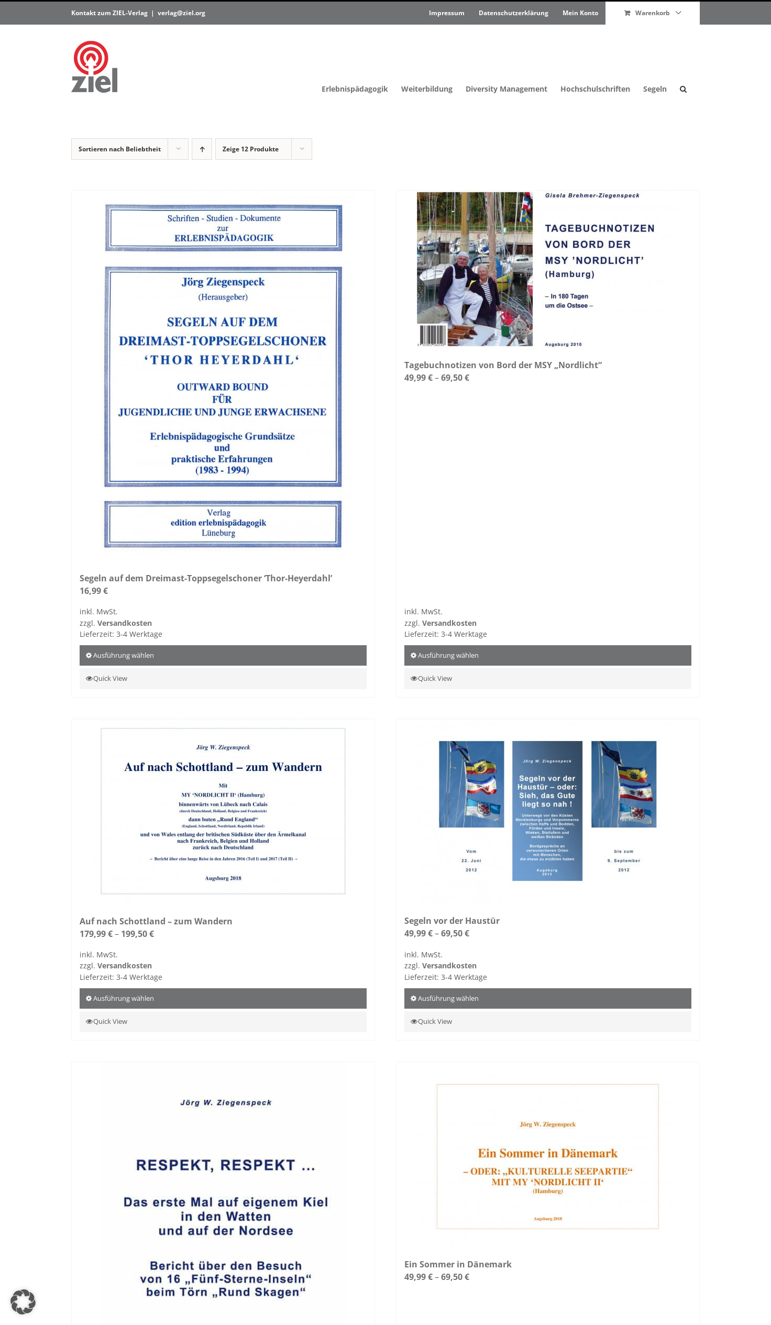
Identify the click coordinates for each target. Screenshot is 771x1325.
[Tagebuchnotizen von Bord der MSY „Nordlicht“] (547, 269)
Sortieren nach (120, 149)
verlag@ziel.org (181, 12)
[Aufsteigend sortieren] (202, 149)
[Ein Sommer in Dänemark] (547, 1154)
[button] (683, 67)
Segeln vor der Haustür (452, 920)
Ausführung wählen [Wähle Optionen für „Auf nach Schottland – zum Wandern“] (123, 998)
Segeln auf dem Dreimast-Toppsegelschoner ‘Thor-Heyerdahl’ (206, 578)
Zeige (251, 149)
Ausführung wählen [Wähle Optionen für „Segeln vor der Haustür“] (448, 998)
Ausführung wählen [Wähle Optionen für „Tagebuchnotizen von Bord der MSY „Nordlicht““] (448, 655)
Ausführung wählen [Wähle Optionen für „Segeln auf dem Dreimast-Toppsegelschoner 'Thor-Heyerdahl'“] (123, 655)
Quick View (110, 678)
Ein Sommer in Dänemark (458, 1264)
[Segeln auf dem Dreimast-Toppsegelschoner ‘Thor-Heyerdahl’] (223, 376)
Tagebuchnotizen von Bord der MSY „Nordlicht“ (503, 365)
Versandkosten (124, 623)
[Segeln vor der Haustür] (547, 811)
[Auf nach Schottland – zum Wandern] (223, 811)
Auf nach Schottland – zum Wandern (156, 921)
